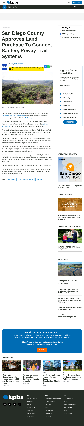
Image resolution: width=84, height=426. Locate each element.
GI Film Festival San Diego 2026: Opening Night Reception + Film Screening (69, 217)
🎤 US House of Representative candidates (69, 38)
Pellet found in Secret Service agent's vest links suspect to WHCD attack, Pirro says (68, 291)
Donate (42, 350)
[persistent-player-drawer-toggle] (76, 8)
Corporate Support (68, 398)
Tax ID (65, 410)
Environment (6, 28)
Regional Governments (26, 179)
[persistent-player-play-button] (4, 8)
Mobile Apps (29, 410)
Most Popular (64, 259)
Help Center (48, 416)
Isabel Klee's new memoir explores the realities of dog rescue (70, 316)
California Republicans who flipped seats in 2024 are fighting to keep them (11, 379)
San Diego (40, 179)
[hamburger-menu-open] (4, 2)
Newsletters (29, 401)
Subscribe (70, 122)
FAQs (46, 407)
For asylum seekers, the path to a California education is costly (31, 378)
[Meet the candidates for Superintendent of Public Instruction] (72, 365)
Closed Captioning (49, 401)
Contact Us (48, 404)
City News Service (17, 63)
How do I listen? (49, 410)
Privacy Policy (30, 416)
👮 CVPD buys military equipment (66, 34)
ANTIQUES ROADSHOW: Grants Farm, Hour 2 (69, 248)
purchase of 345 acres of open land (13, 116)
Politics (4, 372)
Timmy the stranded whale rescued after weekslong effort (70, 308)
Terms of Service (30, 422)
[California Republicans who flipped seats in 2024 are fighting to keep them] (11, 365)
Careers (28, 404)
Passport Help (48, 413)
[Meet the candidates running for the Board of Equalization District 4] (52, 365)
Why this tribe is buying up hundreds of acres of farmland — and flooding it (69, 282)
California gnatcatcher (32, 118)
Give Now (76, 2)
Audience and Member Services (53, 398)
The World (16, 9)
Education (25, 372)
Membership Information (70, 404)
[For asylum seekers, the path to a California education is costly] (32, 365)
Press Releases (30, 413)
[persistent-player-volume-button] (9, 8)
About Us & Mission (31, 398)
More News (7, 358)
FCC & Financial (30, 407)
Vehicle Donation (68, 413)
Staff (27, 419)
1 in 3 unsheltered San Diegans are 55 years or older (70, 186)
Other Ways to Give (69, 407)
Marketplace (63, 8)
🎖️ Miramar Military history (68, 31)
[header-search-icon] (69, 2)
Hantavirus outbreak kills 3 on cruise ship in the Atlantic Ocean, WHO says (69, 300)
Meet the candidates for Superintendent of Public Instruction (72, 377)
